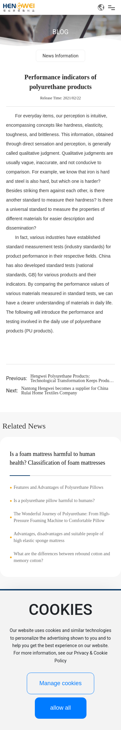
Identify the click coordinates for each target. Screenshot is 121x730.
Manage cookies (60, 683)
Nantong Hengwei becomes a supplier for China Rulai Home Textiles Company (64, 390)
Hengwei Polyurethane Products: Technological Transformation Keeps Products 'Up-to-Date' (72, 381)
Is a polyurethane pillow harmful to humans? (54, 500)
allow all (60, 708)
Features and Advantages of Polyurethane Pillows (58, 487)
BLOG (61, 32)
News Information (60, 55)
